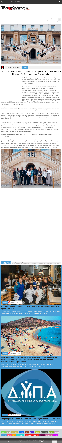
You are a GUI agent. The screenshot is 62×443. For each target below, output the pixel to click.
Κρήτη (8, 432)
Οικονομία (21, 432)
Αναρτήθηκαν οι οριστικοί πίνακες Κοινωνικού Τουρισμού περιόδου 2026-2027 (31, 418)
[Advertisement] (29, 14)
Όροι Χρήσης (36, 440)
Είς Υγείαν (51, 432)
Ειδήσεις (3, 432)
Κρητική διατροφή (20, 435)
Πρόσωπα (42, 435)
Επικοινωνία (41, 440)
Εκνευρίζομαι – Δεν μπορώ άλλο (32, 435)
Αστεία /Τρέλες (49, 435)
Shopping (55, 435)
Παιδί (14, 435)
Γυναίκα (9, 435)
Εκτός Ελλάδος (44, 432)
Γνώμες (31, 432)
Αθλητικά (57, 432)
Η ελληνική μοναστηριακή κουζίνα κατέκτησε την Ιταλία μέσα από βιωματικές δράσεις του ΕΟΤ (30, 307)
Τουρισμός (25, 67)
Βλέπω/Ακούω (14, 432)
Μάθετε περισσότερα (46, 441)
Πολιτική (26, 432)
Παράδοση (37, 432)
